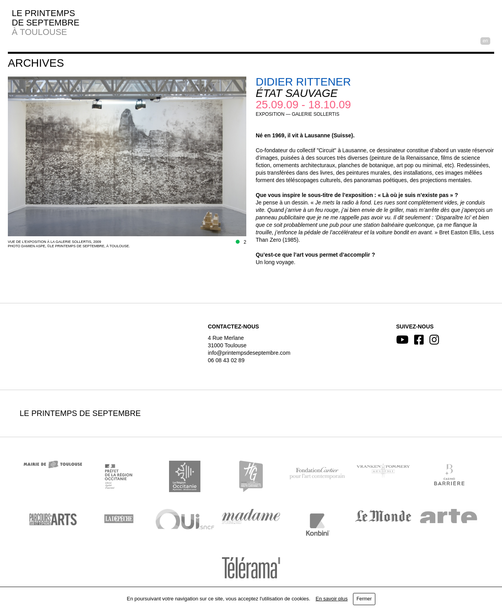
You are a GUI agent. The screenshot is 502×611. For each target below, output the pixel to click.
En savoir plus (332, 599)
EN (485, 41)
